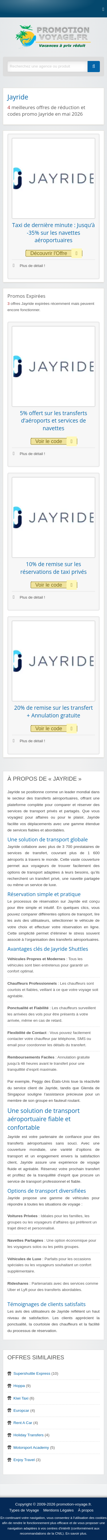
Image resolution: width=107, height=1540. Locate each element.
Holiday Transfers (28, 1435)
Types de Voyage (24, 1510)
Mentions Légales (58, 1510)
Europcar (21, 1410)
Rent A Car (22, 1423)
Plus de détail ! (29, 266)
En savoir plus (76, 1533)
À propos (85, 1510)
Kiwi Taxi (21, 1398)
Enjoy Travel (24, 1460)
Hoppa (19, 1386)
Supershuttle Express (31, 1373)
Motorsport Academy (31, 1447)
